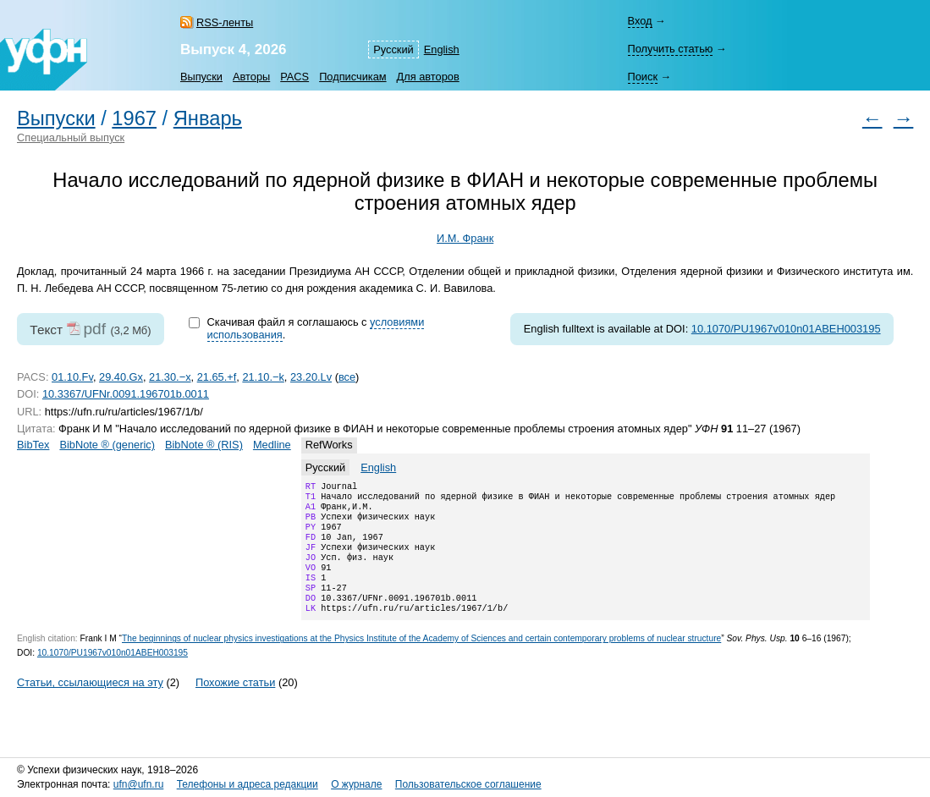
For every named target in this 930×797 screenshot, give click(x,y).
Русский (393, 49)
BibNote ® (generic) (107, 444)
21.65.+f (217, 377)
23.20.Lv (311, 377)
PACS (294, 76)
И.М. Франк (465, 238)
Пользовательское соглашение (468, 784)
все (346, 377)
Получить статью (670, 48)
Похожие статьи (235, 704)
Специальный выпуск (70, 137)
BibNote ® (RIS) (204, 444)
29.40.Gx (121, 377)
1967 (134, 118)
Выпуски (201, 76)
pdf (94, 329)
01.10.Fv (72, 377)
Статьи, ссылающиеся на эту (90, 704)
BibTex (33, 444)
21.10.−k (262, 377)
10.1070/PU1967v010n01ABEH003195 (786, 328)
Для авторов (428, 76)
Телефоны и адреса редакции (247, 784)
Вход (639, 20)
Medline (272, 444)
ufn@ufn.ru (138, 784)
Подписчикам (352, 76)
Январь (207, 118)
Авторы (251, 76)
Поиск (642, 76)
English (441, 49)
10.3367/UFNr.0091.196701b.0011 (125, 394)
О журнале (356, 784)
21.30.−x (169, 377)
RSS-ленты (224, 22)
